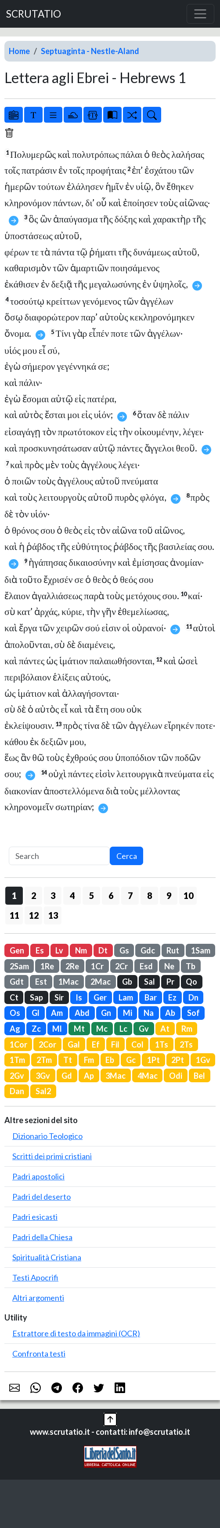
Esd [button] (146, 966)
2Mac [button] (100, 981)
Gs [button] (124, 950)
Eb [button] (109, 1060)
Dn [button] (193, 997)
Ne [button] (169, 966)
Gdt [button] (17, 981)
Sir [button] (59, 997)
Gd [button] (66, 1076)
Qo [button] (191, 981)
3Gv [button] (43, 1076)
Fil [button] (115, 1044)
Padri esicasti (35, 1217)
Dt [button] (103, 950)
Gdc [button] (148, 950)
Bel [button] (199, 1076)
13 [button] (53, 915)
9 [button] (168, 895)
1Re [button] (47, 966)
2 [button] (33, 895)
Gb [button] (127, 981)
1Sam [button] (200, 950)
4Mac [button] (147, 1076)
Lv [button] (59, 950)
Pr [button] (170, 981)
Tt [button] (67, 1060)
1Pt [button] (153, 1060)
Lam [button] (126, 997)
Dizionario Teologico (47, 1136)
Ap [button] (89, 1076)
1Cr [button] (97, 966)
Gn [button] (106, 1013)
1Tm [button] (17, 1060)
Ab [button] (170, 1013)
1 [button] (14, 895)
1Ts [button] (161, 1044)
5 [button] (91, 895)
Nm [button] (81, 950)
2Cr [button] (121, 966)
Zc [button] (36, 1028)
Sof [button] (193, 1013)
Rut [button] (172, 950)
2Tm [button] (44, 1060)
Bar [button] (150, 997)
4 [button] (72, 895)
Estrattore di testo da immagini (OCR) (76, 1333)
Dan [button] (17, 1091)
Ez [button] (172, 997)
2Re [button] (72, 966)
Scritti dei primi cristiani (52, 1156)
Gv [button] (144, 1028)
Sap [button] (36, 997)
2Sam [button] (19, 966)
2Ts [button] (186, 1044)
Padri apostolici (38, 1176)
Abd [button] (82, 1013)
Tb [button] (190, 966)
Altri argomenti (38, 1297)
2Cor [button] (47, 1044)
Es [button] (40, 950)
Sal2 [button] (43, 1091)
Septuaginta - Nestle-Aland (90, 51)
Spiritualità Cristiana (46, 1257)
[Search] (59, 856)
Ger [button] (100, 997)
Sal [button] (149, 981)
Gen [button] (17, 950)
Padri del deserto (41, 1196)
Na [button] (149, 1013)
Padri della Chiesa (42, 1237)
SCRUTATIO (33, 14)
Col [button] (137, 1044)
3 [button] (52, 895)
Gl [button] (36, 1013)
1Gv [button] (203, 1060)
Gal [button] (74, 1044)
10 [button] (188, 895)
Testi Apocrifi (35, 1277)
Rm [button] (186, 1028)
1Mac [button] (68, 981)
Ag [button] (15, 1028)
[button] (110, 1418)
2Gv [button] (17, 1076)
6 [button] (110, 895)
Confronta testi (38, 1353)
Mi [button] (127, 1013)
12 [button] (34, 915)
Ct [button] (14, 997)
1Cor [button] (18, 1044)
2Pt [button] (177, 1060)
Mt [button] (79, 1028)
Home (19, 51)
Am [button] (57, 1013)
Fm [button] (89, 1060)
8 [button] (149, 895)
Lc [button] (123, 1028)
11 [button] (14, 915)
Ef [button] (96, 1044)
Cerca (126, 856)
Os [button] (15, 1013)
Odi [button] (175, 1076)
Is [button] (79, 997)
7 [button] (130, 895)
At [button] (165, 1028)
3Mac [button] (115, 1076)
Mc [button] (102, 1028)
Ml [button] (57, 1028)
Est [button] (41, 981)
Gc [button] (131, 1060)
